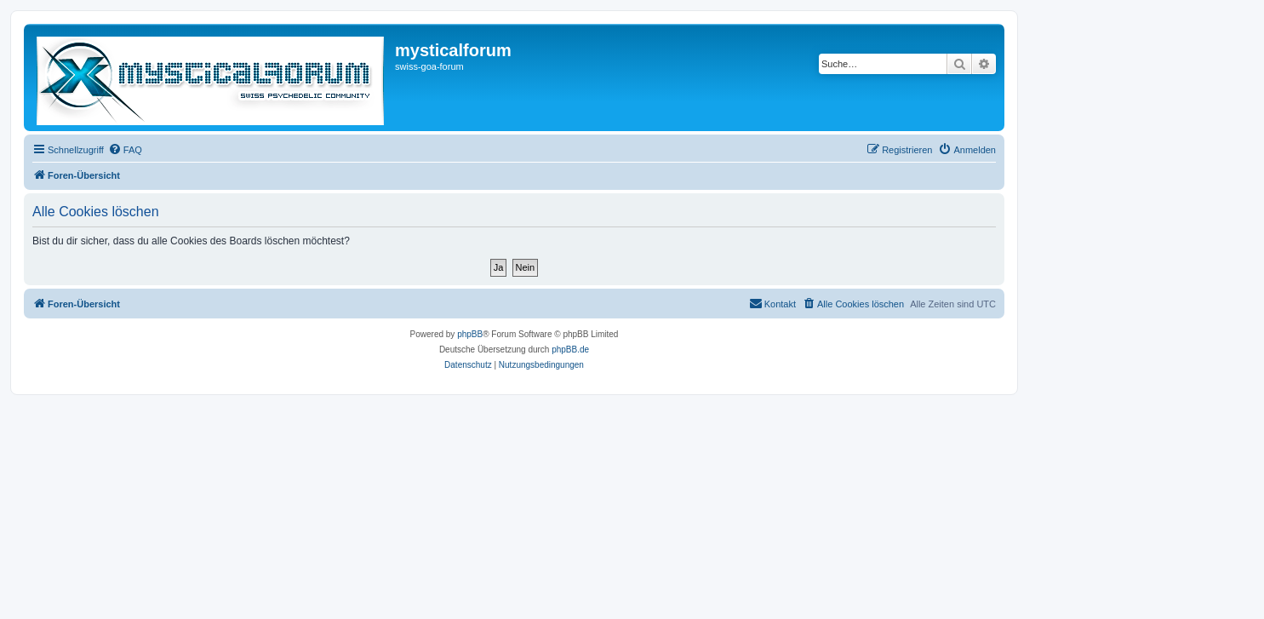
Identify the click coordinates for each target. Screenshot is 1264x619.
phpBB (470, 334)
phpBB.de (570, 349)
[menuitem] (125, 150)
